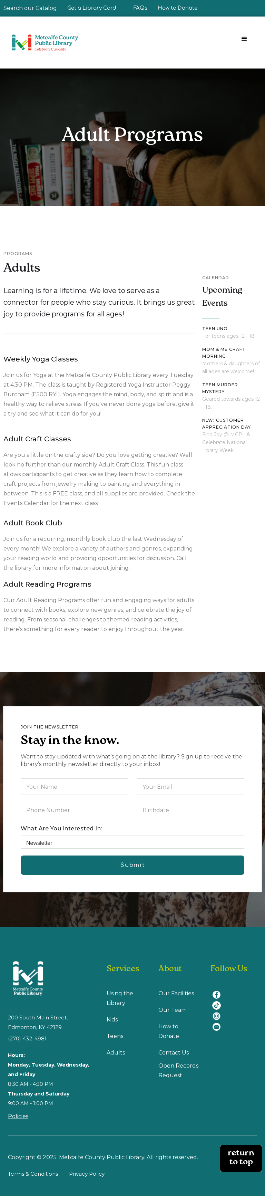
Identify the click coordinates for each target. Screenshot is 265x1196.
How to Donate (177, 8)
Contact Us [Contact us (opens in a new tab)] (173, 1052)
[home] (48, 42)
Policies (18, 1116)
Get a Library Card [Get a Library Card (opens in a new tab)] (91, 8)
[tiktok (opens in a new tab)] (218, 1001)
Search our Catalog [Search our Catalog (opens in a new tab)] (30, 8)
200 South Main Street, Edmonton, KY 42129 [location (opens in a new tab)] (38, 1022)
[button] (244, 39)
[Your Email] (190, 786)
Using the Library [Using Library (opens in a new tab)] (120, 998)
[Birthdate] (190, 810)
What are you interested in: (61, 828)
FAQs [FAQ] (140, 8)
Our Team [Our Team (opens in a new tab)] (172, 1010)
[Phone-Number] (74, 810)
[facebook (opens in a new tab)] (218, 990)
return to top (241, 1158)
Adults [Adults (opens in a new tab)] (116, 1052)
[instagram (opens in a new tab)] (218, 1012)
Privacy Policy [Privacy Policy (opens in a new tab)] (87, 1174)
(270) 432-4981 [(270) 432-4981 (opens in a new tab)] (27, 1038)
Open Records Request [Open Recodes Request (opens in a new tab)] (178, 1070)
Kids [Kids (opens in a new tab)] (112, 1019)
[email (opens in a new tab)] (218, 1022)
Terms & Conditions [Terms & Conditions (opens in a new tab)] (33, 1174)
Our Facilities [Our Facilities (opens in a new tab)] (176, 993)
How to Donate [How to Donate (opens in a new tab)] (168, 1031)
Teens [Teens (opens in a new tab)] (115, 1036)
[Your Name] (74, 786)
